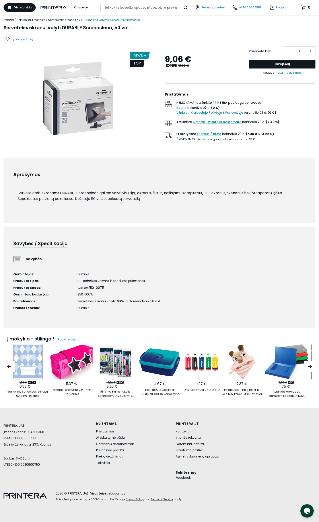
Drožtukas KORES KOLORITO (202, 390)
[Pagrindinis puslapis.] (54, 8)
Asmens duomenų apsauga (197, 456)
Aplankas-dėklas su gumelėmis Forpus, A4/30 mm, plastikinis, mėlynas (286, 394)
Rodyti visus (67, 339)
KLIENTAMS (106, 423)
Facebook (183, 477)
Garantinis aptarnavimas (115, 444)
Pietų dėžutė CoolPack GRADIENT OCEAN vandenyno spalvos (159, 392)
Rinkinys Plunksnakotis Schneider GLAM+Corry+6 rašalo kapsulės (115, 394)
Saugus (282, 72)
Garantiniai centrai (190, 444)
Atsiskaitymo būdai (110, 437)
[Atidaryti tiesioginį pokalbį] (307, 511)
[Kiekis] (299, 51)
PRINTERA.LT (187, 423)
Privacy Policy (135, 499)
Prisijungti (282, 7)
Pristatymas (105, 431)
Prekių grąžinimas (109, 456)
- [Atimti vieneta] (288, 51)
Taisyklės (103, 463)
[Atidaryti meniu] (20, 7)
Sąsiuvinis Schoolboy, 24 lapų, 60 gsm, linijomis (27, 394)
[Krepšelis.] (306, 7)
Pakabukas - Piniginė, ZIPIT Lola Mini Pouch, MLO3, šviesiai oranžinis (242, 392)
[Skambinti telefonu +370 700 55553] (247, 7)
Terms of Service (162, 499)
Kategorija (81, 7)
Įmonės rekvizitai (188, 437)
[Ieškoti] (185, 7)
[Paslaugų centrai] (210, 7)
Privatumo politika (110, 450)
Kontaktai (183, 431)
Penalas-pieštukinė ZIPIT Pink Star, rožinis (72, 392)
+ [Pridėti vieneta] (310, 51)
